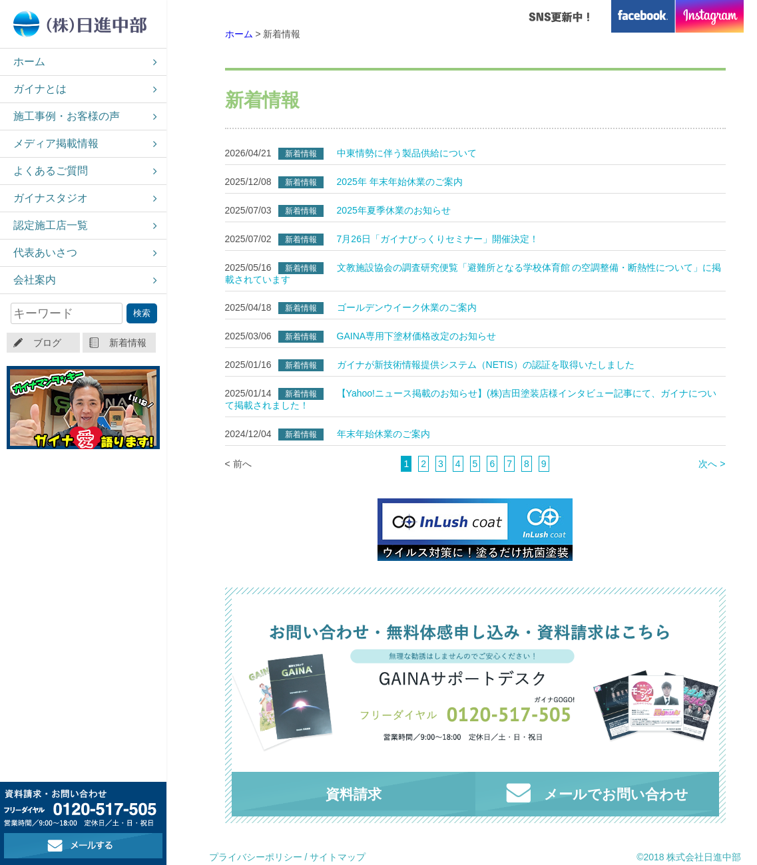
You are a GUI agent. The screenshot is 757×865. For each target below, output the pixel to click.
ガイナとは (40, 88)
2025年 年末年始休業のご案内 (400, 181)
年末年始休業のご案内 (383, 434)
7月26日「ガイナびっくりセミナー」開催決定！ (438, 239)
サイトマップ (338, 857)
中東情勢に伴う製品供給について (407, 153)
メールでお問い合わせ (597, 792)
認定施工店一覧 (50, 225)
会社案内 (34, 279)
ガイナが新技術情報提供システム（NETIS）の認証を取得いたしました (485, 364)
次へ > (711, 463)
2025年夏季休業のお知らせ (394, 210)
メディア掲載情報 (56, 143)
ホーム (29, 61)
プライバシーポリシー (255, 857)
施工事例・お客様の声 (66, 116)
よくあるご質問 (50, 170)
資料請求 (353, 794)
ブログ (47, 342)
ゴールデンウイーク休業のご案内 (407, 307)
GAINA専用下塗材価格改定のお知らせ (417, 336)
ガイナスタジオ (50, 198)
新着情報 (127, 342)
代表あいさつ (45, 252)
